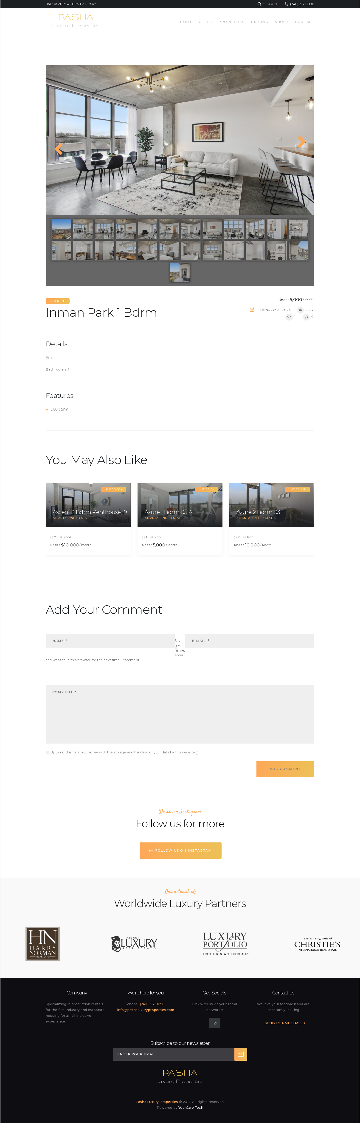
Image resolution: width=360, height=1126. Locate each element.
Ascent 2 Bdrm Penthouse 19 (90, 511)
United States (81, 518)
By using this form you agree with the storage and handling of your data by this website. (124, 752)
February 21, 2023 (274, 310)
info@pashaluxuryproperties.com (145, 1010)
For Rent (57, 301)
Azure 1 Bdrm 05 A (168, 511)
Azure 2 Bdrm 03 (258, 511)
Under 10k (114, 489)
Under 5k (206, 489)
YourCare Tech (190, 1108)
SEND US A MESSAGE (283, 1023)
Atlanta (60, 518)
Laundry (59, 410)
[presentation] (77, 677)
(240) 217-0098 (152, 1004)
